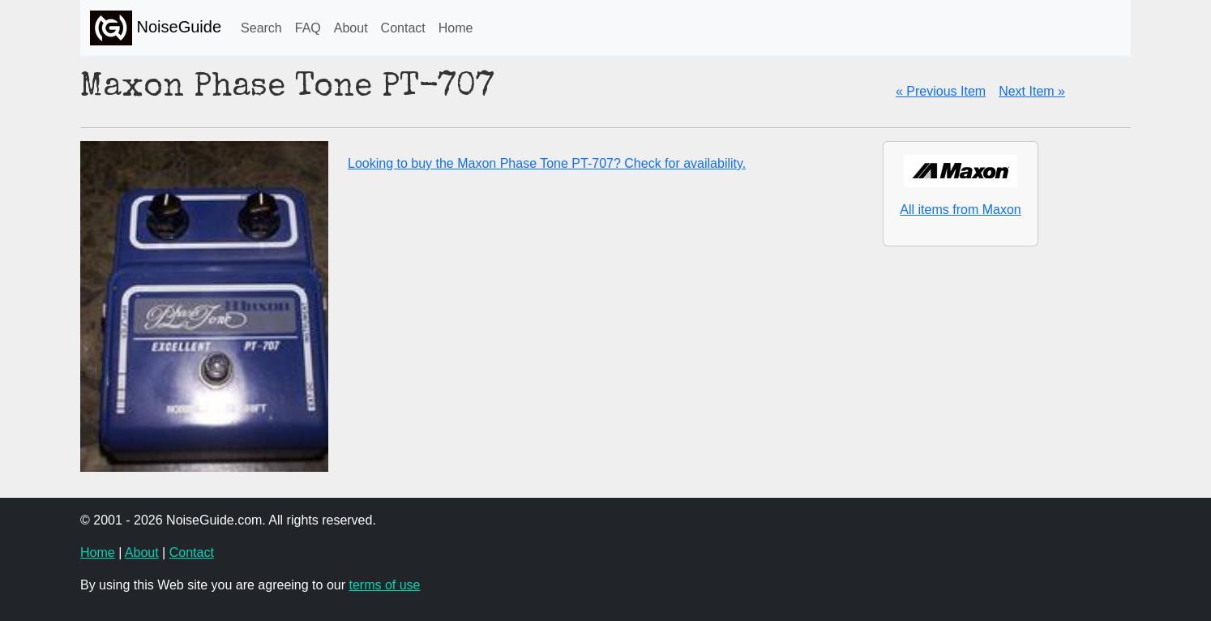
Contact (403, 28)
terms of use (384, 585)
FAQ (308, 28)
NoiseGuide (155, 28)
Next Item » (1032, 91)
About (351, 28)
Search (261, 28)
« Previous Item (941, 91)
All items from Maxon (960, 209)
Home (456, 28)
